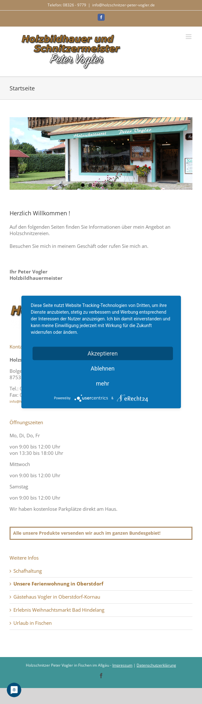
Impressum (122, 665)
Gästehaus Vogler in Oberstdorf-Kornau (56, 596)
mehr (102, 383)
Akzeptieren (102, 353)
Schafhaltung (27, 571)
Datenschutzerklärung (156, 665)
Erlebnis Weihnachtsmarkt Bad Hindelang (58, 610)
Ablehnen (103, 368)
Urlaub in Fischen (32, 623)
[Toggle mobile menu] (189, 36)
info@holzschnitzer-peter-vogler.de (123, 5)
